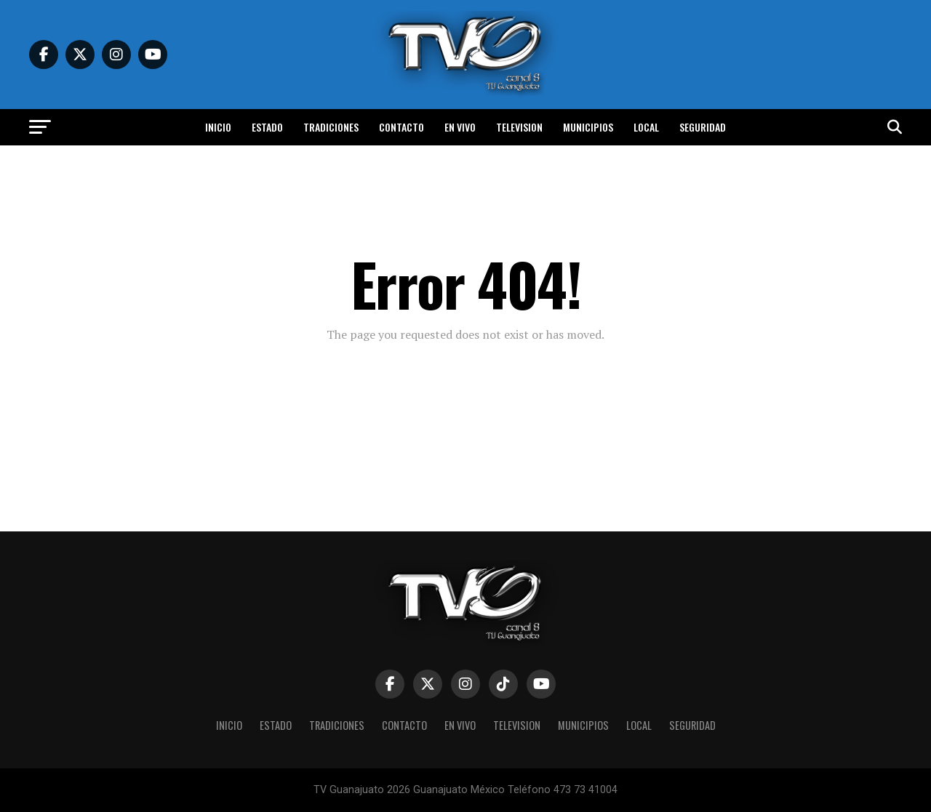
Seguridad (702, 126)
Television (519, 126)
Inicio (218, 126)
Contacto (401, 126)
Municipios (588, 126)
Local (646, 126)
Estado (267, 126)
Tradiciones (331, 126)
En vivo (460, 126)
